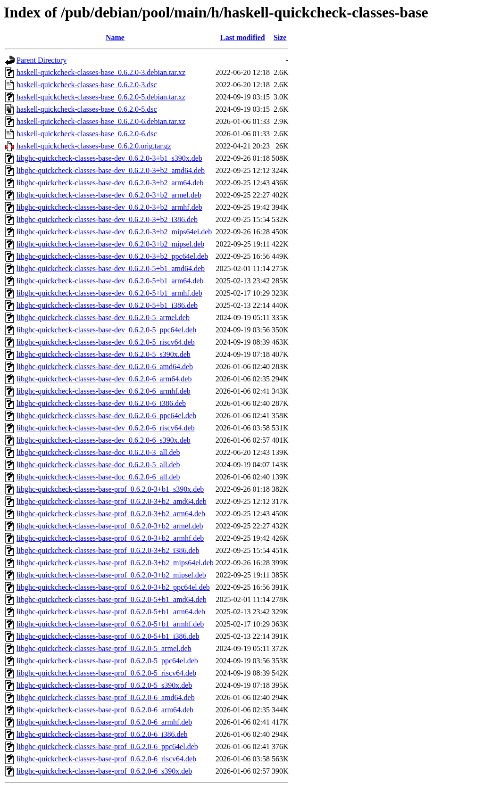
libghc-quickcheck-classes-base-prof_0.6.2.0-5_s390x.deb (104, 685)
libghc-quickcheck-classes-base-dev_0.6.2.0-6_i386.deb (101, 403)
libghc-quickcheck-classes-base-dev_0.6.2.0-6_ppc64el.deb (106, 416)
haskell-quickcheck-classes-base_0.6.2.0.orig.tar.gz (94, 146)
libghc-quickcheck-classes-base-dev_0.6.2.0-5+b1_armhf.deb (109, 293)
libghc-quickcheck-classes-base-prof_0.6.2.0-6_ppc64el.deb (107, 746)
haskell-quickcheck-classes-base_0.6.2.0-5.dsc (87, 109)
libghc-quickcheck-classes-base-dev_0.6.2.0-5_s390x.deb (104, 354)
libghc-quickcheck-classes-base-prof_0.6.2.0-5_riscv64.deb (106, 673)
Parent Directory (42, 60)
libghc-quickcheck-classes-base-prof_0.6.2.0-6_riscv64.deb (106, 759)
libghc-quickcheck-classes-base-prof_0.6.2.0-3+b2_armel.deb (110, 526)
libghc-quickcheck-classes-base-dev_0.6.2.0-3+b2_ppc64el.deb (112, 256)
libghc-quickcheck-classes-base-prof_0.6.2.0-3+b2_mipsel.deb (111, 575)
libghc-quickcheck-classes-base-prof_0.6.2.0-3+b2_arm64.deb (111, 514)
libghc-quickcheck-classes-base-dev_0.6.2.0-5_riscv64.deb (106, 342)
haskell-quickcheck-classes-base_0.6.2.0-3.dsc (87, 85)
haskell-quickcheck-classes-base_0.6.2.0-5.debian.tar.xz (101, 97)
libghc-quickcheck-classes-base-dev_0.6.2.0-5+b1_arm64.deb (110, 281)
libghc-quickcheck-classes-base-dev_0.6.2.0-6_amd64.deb (105, 367)
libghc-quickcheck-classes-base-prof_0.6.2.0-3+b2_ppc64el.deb (113, 587)
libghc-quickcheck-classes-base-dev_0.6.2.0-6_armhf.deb (104, 391)
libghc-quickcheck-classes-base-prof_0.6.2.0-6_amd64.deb (106, 697)
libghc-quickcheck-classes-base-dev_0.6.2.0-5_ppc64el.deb (106, 330)
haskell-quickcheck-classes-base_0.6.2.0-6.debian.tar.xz (101, 121)
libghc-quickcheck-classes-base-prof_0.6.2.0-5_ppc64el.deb (107, 661)
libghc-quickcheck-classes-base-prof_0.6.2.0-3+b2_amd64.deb (112, 501)
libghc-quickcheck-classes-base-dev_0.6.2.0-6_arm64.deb (104, 379)
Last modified (242, 37)
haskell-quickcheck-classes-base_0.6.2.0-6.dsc (87, 134)
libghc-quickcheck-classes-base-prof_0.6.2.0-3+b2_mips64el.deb (115, 563)
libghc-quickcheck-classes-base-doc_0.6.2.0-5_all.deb (98, 465)
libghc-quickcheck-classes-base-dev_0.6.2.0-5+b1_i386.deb (107, 305)
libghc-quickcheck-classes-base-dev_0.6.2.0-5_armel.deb (103, 318)
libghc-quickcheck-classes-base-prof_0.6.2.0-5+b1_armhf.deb (110, 624)
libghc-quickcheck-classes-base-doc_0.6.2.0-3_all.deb (98, 452)
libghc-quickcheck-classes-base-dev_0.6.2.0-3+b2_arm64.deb (110, 183)
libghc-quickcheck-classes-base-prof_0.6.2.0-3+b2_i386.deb (108, 550)
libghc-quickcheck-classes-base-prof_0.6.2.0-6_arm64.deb (105, 710)
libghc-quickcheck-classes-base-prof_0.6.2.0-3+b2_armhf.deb (110, 538)
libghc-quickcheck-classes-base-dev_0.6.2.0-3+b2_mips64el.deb (114, 232)
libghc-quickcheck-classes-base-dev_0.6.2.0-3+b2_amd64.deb (111, 170)
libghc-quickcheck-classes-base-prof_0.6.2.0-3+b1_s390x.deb (110, 489)
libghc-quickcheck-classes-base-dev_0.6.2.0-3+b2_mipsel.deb (110, 244)
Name (115, 37)
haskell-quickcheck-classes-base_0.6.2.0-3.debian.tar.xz (101, 72)
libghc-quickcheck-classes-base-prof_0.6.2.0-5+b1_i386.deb (108, 636)
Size (280, 37)
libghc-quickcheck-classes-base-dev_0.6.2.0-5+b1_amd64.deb (111, 268)
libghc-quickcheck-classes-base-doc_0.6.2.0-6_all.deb (98, 477)
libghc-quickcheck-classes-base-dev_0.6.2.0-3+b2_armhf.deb (109, 207)
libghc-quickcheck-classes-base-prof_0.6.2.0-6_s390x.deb (104, 771)
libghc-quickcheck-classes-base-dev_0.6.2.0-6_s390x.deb (104, 440)
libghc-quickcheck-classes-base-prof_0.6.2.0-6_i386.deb (102, 734)
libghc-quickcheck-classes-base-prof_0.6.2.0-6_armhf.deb (104, 722)
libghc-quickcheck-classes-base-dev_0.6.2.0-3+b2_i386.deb (107, 219)
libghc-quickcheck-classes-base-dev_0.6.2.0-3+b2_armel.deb (109, 195)
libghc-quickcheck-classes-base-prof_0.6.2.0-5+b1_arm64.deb (111, 612)
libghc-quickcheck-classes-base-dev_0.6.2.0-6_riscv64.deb (106, 428)
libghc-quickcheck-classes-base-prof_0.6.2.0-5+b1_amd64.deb (112, 599)
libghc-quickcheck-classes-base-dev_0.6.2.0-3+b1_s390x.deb (109, 158)
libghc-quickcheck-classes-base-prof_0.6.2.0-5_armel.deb (104, 648)
